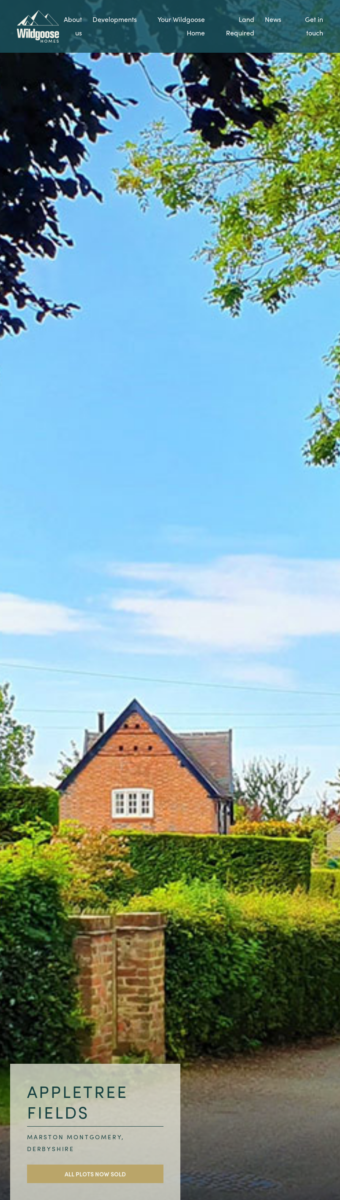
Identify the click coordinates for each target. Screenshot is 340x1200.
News (273, 19)
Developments (114, 19)
